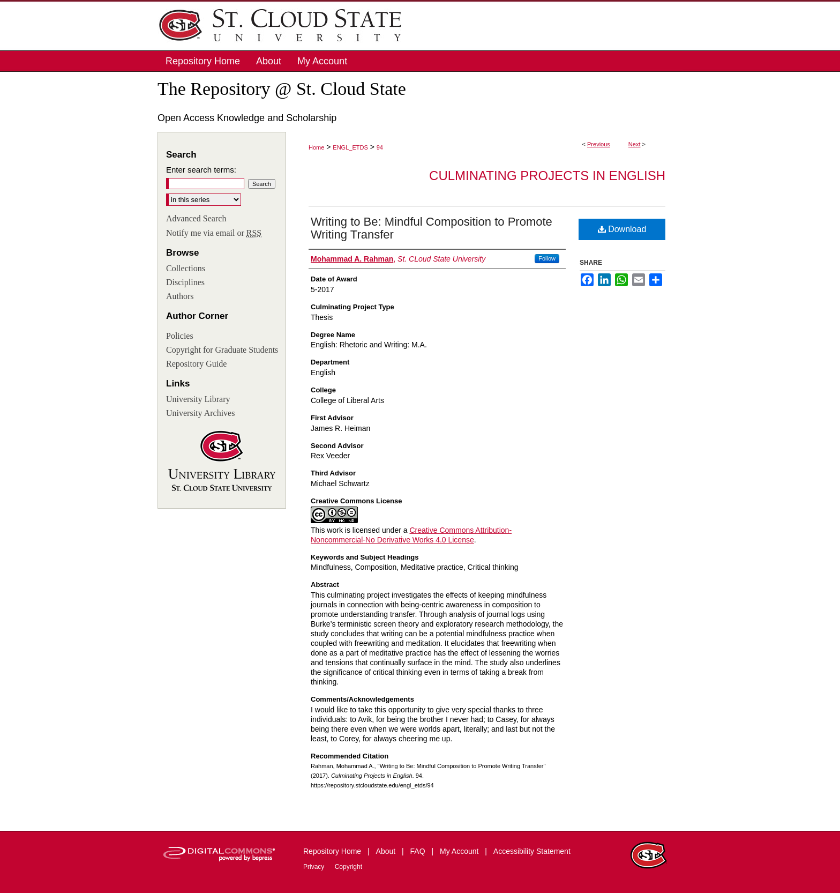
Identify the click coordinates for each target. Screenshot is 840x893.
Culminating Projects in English (547, 175)
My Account (460, 851)
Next (634, 144)
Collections (185, 268)
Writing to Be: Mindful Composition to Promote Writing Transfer (431, 228)
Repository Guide (196, 363)
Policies (179, 335)
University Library (198, 399)
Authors (180, 296)
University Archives (200, 413)
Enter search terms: (201, 169)
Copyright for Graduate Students (222, 349)
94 (380, 147)
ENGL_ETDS (350, 147)
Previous (598, 144)
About (387, 851)
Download (622, 229)
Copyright (348, 866)
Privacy (314, 866)
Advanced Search (196, 218)
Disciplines (185, 282)
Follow (547, 258)
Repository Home (333, 851)
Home (316, 147)
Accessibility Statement (532, 851)
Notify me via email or (213, 233)
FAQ (419, 851)
